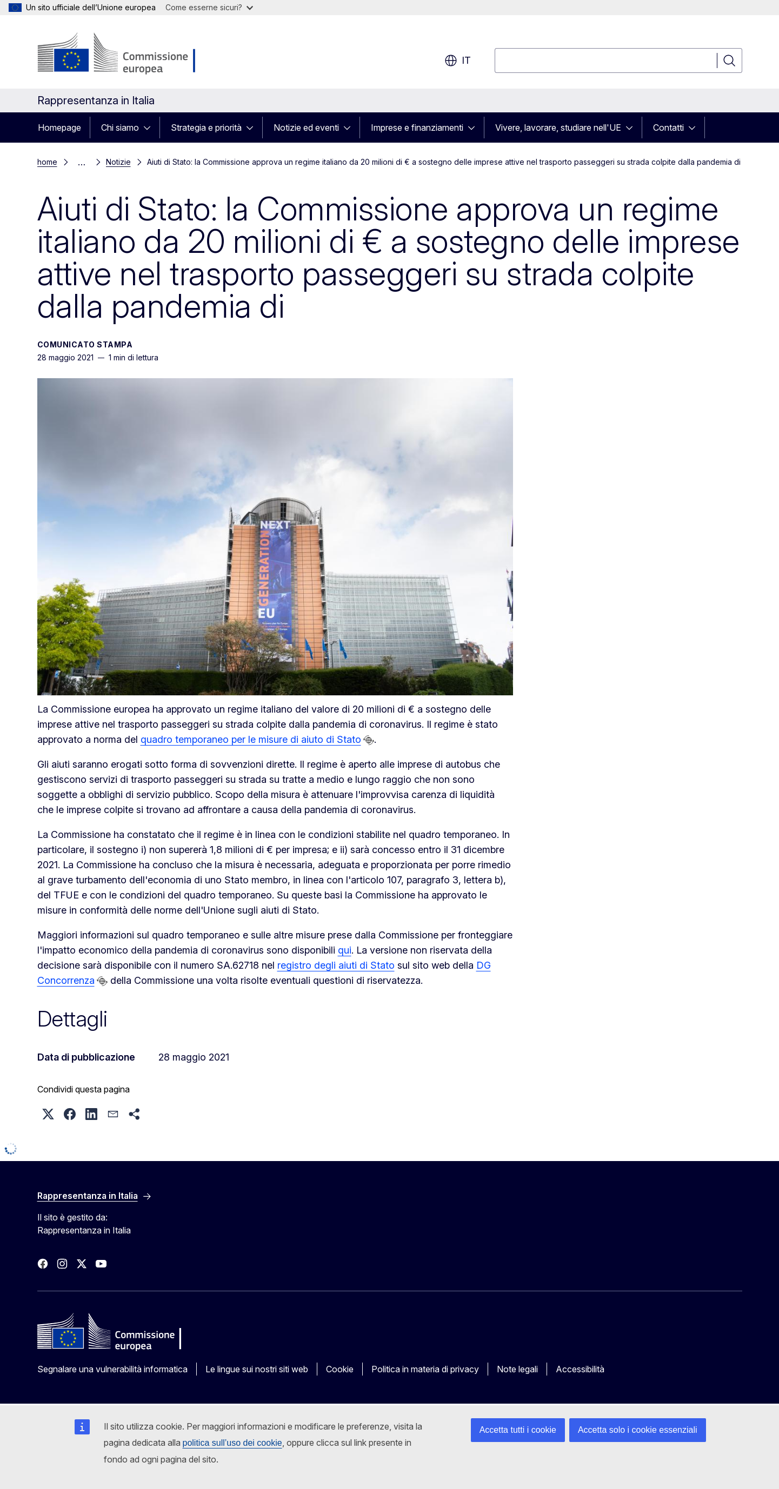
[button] (48, 1114)
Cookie (340, 1369)
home (47, 161)
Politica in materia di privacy (425, 1369)
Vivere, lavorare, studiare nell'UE (558, 127)
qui (344, 950)
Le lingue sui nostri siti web (256, 1369)
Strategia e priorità (206, 127)
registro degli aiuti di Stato (336, 965)
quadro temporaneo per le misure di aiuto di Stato (251, 739)
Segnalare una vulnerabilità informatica (112, 1369)
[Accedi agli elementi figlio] (150, 127)
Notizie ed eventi (306, 127)
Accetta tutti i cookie (518, 1429)
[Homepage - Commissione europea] (123, 54)
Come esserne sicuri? (209, 7)
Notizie (118, 161)
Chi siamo (120, 127)
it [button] (457, 60)
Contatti (668, 127)
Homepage (59, 127)
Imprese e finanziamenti (417, 127)
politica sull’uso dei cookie (232, 1442)
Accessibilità (580, 1369)
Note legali (517, 1369)
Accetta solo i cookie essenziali (637, 1429)
